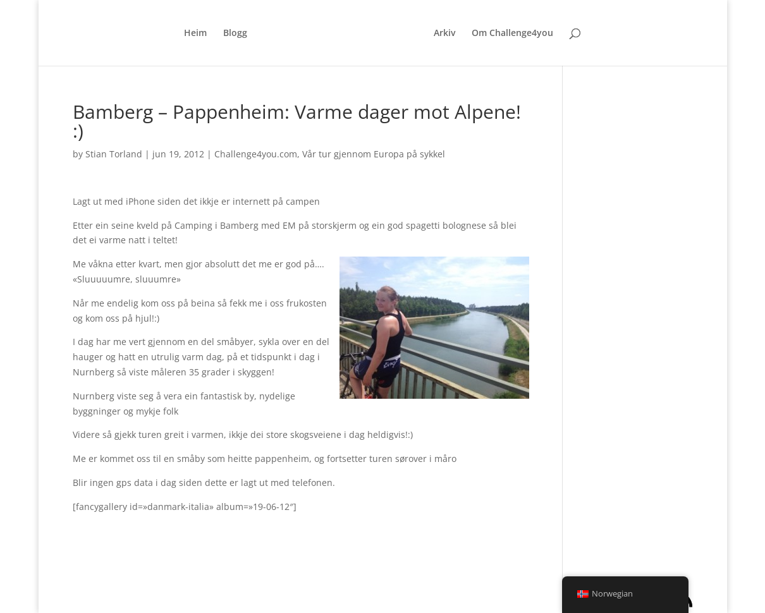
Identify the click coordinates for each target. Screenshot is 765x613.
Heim (195, 33)
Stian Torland (113, 154)
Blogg (235, 33)
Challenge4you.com (255, 154)
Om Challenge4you (512, 33)
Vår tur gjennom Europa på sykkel (373, 154)
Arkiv (444, 33)
